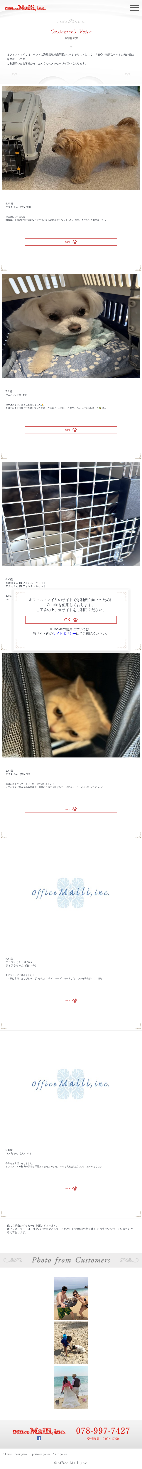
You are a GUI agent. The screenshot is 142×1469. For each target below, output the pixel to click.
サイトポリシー (64, 633)
